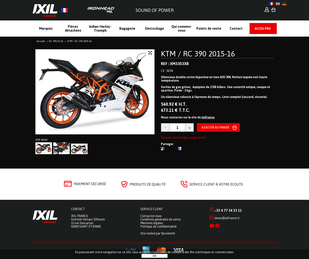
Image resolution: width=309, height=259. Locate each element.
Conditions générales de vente (160, 219)
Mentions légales (151, 223)
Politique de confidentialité (158, 226)
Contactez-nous (151, 216)
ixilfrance (208, 117)
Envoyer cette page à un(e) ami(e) (183, 137)
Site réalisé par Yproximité (157, 233)
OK (154, 255)
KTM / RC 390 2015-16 (198, 53)
